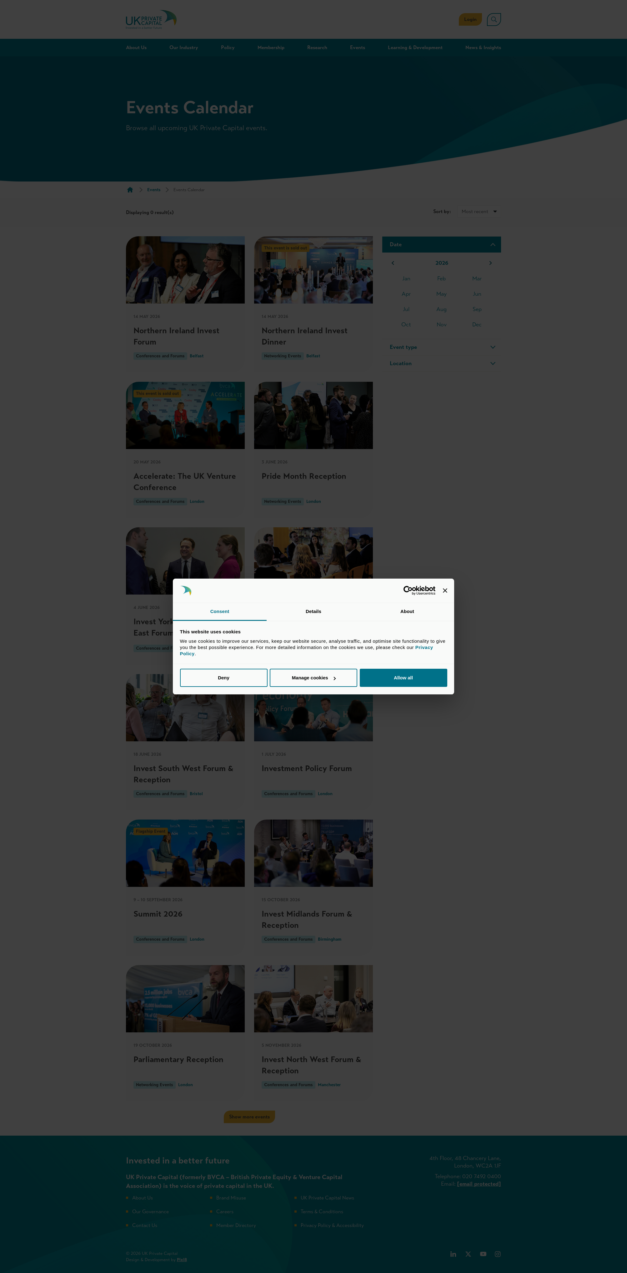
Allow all (403, 677)
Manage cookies (314, 677)
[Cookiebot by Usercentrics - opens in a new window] (408, 591)
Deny (223, 677)
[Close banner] (445, 591)
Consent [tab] (219, 611)
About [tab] (407, 611)
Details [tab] (313, 611)
